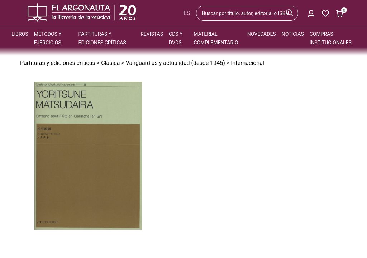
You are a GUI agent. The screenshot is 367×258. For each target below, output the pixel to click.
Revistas (151, 34)
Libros (19, 34)
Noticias (293, 34)
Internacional (247, 62)
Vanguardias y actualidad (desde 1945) (175, 62)
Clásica (110, 62)
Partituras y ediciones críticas (57, 62)
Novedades (261, 34)
